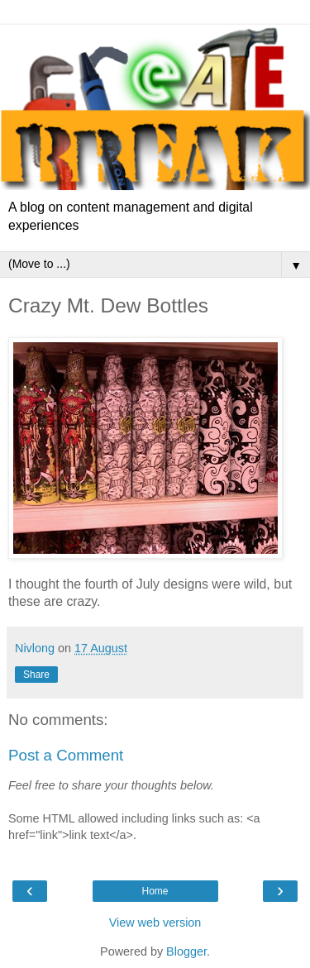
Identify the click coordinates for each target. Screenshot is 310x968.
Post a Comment (65, 755)
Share (36, 674)
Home (154, 891)
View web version (155, 922)
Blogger (186, 951)
